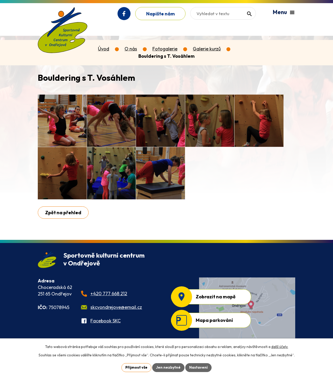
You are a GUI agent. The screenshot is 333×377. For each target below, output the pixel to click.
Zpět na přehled (63, 213)
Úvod (103, 49)
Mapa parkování (214, 320)
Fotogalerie (164, 49)
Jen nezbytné (168, 367)
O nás (131, 49)
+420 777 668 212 (108, 294)
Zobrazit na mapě (216, 297)
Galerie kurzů (207, 49)
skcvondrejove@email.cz (116, 307)
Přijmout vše (136, 367)
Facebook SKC (105, 321)
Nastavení (198, 367)
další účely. (279, 346)
